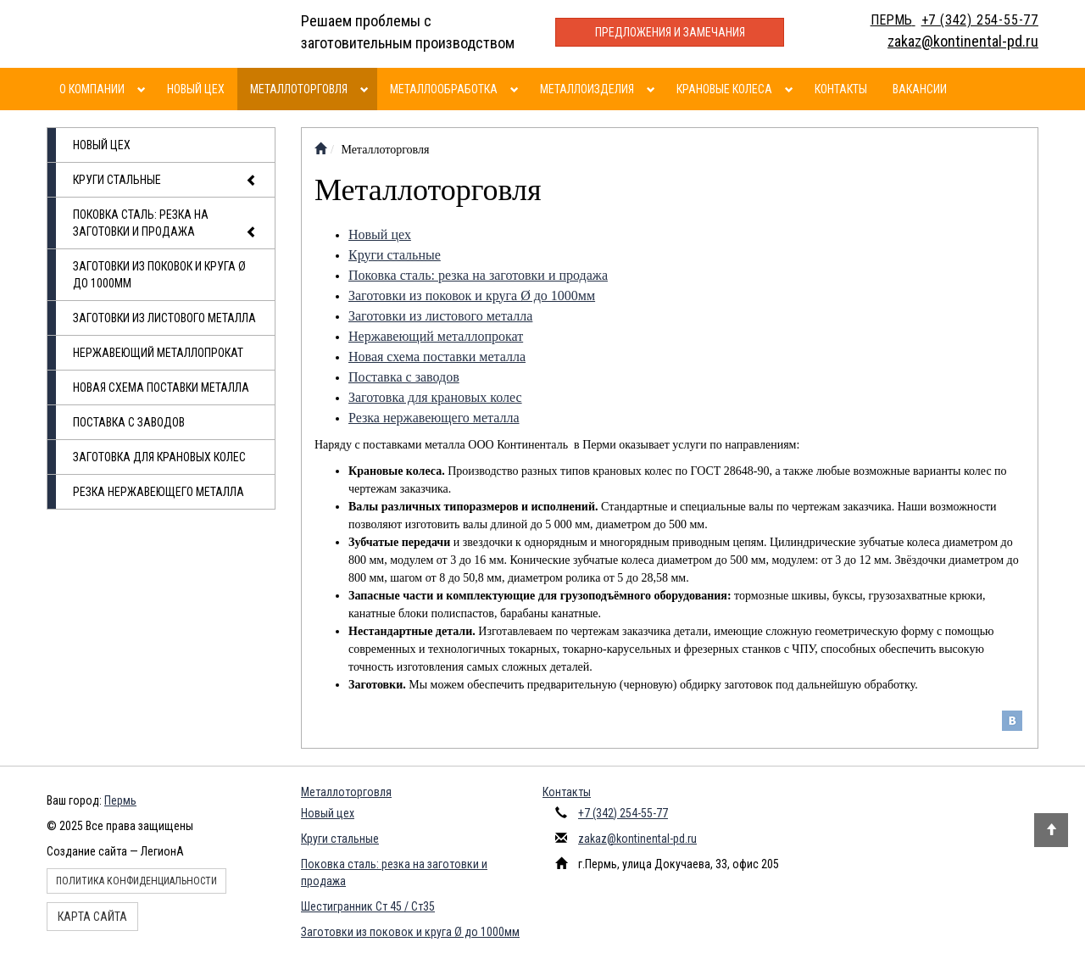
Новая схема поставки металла (161, 387)
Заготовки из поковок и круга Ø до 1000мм (159, 274)
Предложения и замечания (670, 32)
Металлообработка (444, 89)
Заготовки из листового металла (164, 318)
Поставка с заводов (129, 422)
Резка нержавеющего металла (158, 492)
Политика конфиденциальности (136, 881)
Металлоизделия (587, 89)
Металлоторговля (299, 89)
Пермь (120, 800)
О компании (92, 89)
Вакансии (920, 89)
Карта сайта (92, 916)
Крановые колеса (724, 89)
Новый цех (196, 89)
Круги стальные (165, 180)
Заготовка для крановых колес (159, 457)
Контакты (841, 89)
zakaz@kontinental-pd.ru (637, 838)
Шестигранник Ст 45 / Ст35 (368, 906)
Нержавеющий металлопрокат (158, 353)
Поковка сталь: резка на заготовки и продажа (165, 224)
